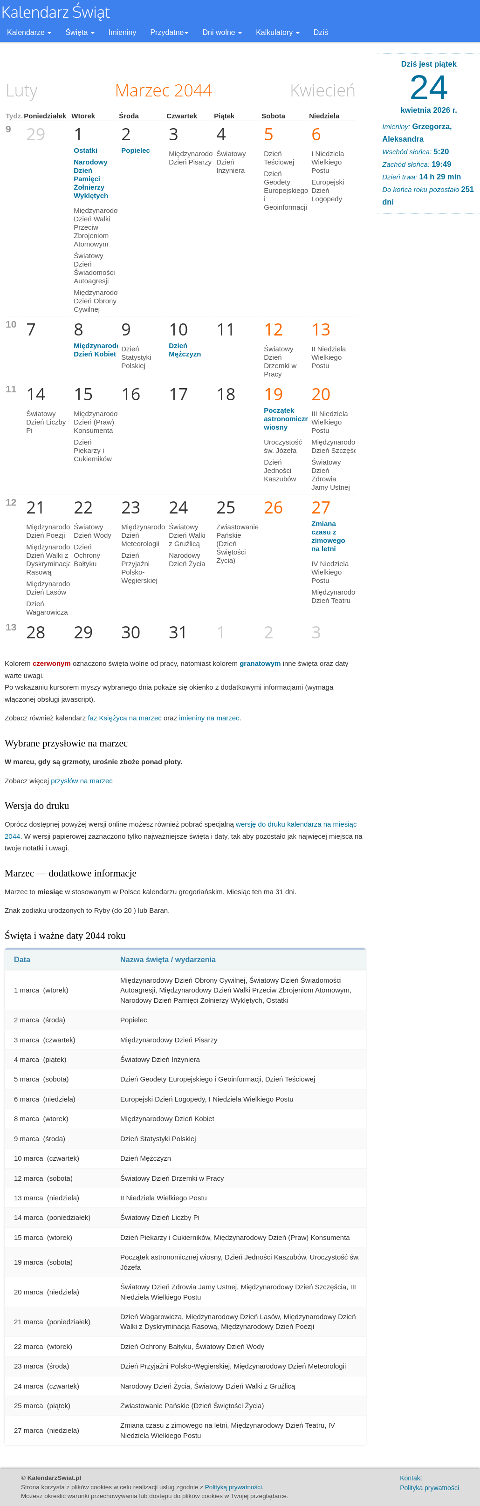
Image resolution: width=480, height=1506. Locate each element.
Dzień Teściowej (279, 158)
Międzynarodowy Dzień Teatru (337, 596)
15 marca (28, 1237)
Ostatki (85, 150)
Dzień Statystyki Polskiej (136, 357)
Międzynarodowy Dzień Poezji (52, 531)
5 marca (26, 1079)
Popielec (135, 150)
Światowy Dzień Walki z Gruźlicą (187, 535)
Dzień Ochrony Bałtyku (87, 555)
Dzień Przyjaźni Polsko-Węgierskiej (139, 567)
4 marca (26, 1059)
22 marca (28, 1346)
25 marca (28, 1406)
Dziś (321, 32)
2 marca (26, 1020)
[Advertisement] (428, 362)
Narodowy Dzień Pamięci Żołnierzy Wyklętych (91, 178)
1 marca (26, 990)
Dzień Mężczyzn (185, 350)
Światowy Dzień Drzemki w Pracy (280, 361)
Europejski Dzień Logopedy (327, 190)
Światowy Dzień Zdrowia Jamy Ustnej (330, 474)
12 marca (28, 1178)
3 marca (26, 1040)
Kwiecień (323, 90)
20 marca (28, 1292)
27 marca (28, 1430)
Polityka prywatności (429, 1488)
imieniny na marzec (209, 718)
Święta (79, 32)
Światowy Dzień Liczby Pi (46, 422)
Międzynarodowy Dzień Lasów (52, 588)
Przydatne (169, 32)
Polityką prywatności (233, 1487)
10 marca (28, 1158)
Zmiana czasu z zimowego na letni (328, 536)
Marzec (142, 90)
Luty (21, 90)
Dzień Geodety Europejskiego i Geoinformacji (286, 190)
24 (429, 87)
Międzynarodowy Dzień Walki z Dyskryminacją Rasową (52, 559)
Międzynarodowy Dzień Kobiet (102, 350)
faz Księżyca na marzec (124, 718)
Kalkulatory (278, 32)
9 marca (26, 1139)
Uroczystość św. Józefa (283, 446)
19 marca (28, 1262)
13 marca (28, 1198)
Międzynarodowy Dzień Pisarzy (195, 158)
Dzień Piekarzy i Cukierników (93, 450)
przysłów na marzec (82, 781)
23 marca (28, 1366)
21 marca (28, 1322)
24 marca (28, 1386)
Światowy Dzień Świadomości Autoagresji (94, 268)
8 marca (26, 1119)
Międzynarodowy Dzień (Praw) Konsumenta (100, 422)
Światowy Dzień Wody (92, 531)
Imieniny (123, 32)
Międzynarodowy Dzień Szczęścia (337, 446)
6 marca (26, 1099)
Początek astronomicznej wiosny (289, 418)
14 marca (28, 1217)
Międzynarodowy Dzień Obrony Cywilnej (100, 300)
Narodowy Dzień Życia (187, 559)
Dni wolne (222, 32)
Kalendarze (29, 32)
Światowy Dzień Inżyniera (231, 162)
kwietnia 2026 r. (429, 110)
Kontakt (411, 1478)
